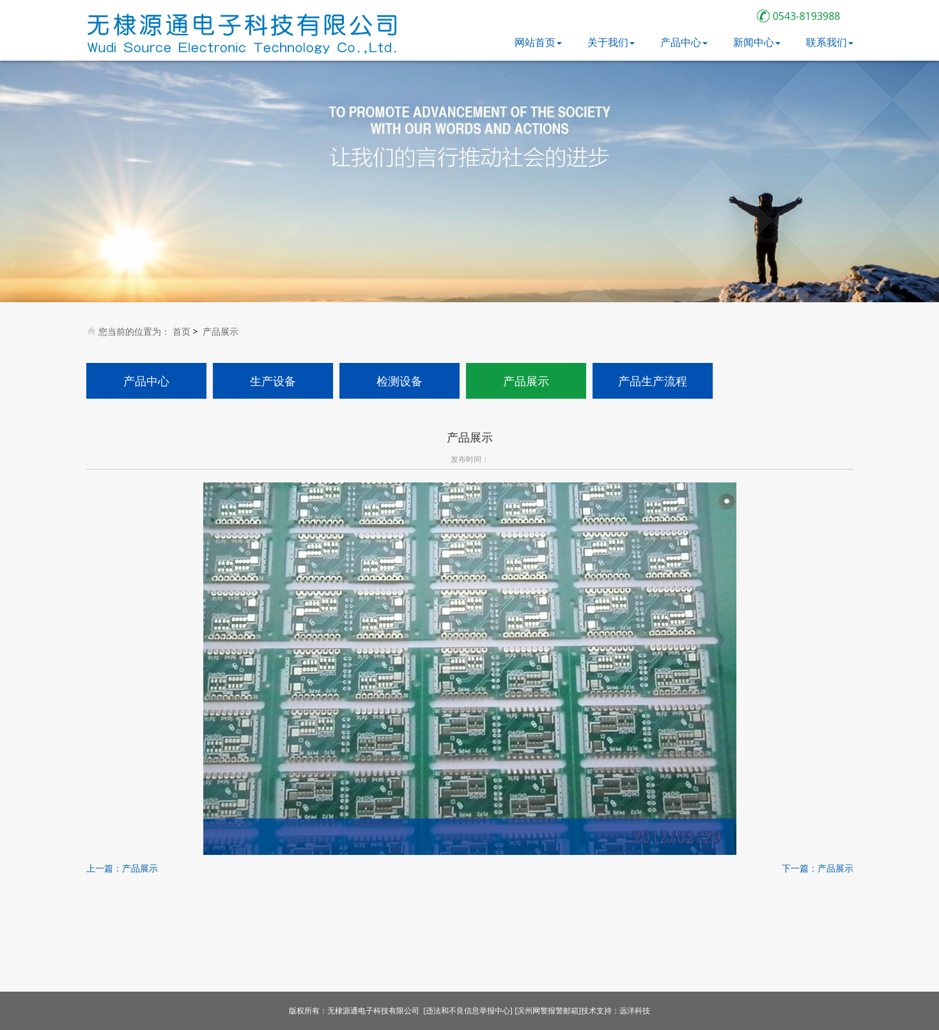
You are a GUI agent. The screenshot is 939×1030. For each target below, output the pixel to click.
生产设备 (273, 380)
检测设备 (399, 380)
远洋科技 (634, 1010)
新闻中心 (756, 42)
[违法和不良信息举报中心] (468, 1010)
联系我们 (829, 42)
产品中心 (684, 42)
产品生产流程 (652, 380)
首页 (181, 331)
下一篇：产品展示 (817, 868)
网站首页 (538, 42)
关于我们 (611, 42)
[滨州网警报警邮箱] (548, 1010)
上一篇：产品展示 (122, 868)
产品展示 (220, 331)
